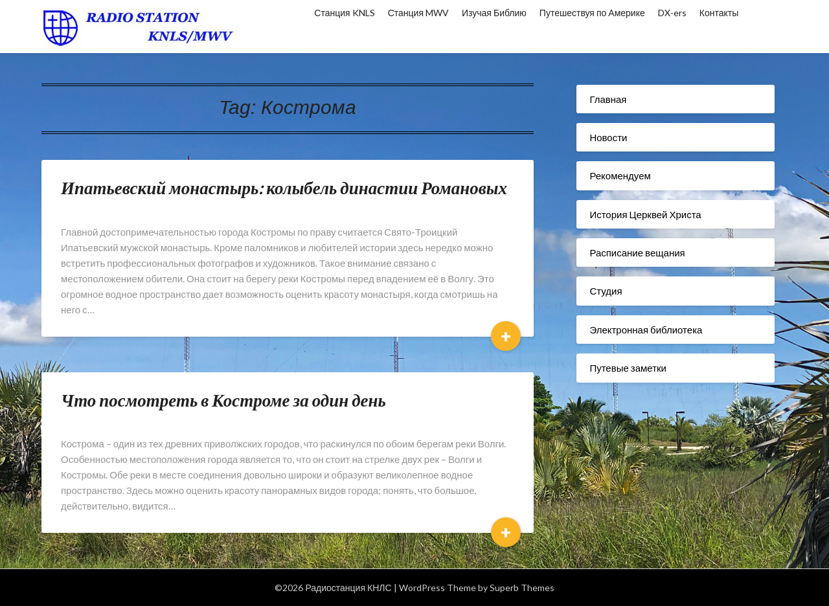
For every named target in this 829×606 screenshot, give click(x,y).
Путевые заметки (627, 368)
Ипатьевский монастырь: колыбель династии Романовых (284, 187)
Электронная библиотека (645, 329)
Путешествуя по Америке (592, 12)
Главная (607, 99)
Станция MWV (418, 12)
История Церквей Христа (645, 214)
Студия (605, 291)
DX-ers (672, 12)
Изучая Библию (494, 12)
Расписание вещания (637, 252)
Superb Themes (522, 587)
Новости (608, 137)
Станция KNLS (344, 12)
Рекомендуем (619, 175)
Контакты (718, 12)
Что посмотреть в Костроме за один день (223, 399)
